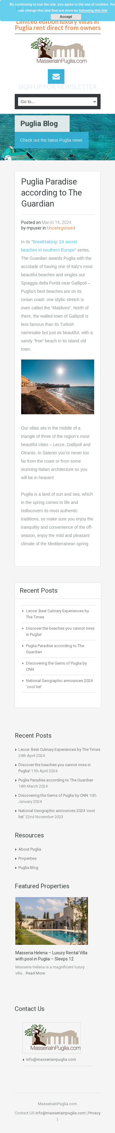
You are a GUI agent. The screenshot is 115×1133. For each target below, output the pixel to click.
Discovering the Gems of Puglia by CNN (53, 795)
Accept (66, 17)
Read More (35, 973)
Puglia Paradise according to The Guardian (55, 780)
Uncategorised (61, 227)
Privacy (94, 1113)
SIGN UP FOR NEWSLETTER (57, 86)
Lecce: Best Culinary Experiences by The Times (59, 749)
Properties (27, 858)
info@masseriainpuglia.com (51, 1059)
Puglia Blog (28, 867)
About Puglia (29, 849)
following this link (93, 10)
